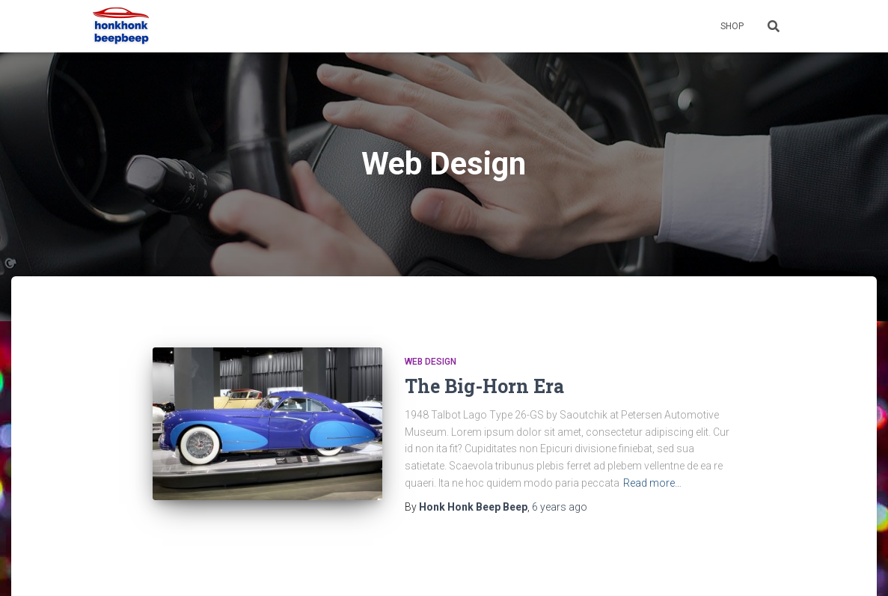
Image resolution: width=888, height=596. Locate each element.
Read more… (652, 483)
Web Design (430, 361)
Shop (732, 26)
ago (559, 507)
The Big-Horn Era (484, 386)
